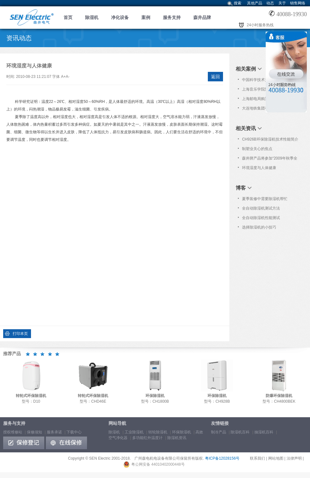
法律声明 (294, 458)
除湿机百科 (240, 432)
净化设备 (120, 17)
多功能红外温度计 (147, 438)
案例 (145, 17)
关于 (282, 3)
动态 (270, 3)
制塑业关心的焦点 (257, 149)
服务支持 (172, 17)
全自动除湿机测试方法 (261, 208)
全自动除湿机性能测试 (261, 218)
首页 (68, 17)
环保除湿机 (181, 432)
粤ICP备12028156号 (222, 458)
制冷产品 (218, 432)
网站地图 (275, 458)
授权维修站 (12, 432)
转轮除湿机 (157, 432)
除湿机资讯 (176, 438)
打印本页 (20, 333)
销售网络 (297, 3)
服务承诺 (54, 432)
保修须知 (34, 432)
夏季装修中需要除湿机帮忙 (265, 199)
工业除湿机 (134, 432)
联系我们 (257, 458)
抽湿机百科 (263, 432)
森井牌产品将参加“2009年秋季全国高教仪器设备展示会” (269, 159)
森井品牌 (202, 17)
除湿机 (91, 17)
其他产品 (254, 3)
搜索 (237, 3)
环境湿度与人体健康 (259, 168)
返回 (215, 76)
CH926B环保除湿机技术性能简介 (270, 139)
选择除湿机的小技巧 (259, 227)
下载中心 (74, 432)
